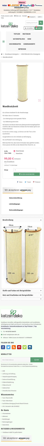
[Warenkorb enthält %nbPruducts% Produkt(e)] (38, 28)
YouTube (19, 347)
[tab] (22, 220)
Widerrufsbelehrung (8, 382)
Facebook (3, 347)
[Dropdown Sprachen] (31, 16)
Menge (6, 170)
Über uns (17, 16)
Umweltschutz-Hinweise (9, 390)
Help (2, 18)
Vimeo (25, 347)
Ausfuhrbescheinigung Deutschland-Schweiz (15, 403)
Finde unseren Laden (7, 16)
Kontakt (24, 16)
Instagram (30, 347)
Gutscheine (5, 425)
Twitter (8, 347)
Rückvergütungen (7, 422)
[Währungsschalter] (40, 16)
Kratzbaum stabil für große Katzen (12, 432)
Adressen (5, 416)
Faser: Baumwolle (7, 398)
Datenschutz (6, 388)
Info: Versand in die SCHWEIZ (10, 406)
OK (36, 360)
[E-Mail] (15, 359)
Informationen (6, 413)
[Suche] (34, 23)
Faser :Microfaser (7, 400)
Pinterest (36, 182)
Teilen (19, 182)
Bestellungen (6, 419)
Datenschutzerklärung (8, 379)
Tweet (28, 182)
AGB (3, 371)
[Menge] (25, 170)
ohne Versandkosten (9, 161)
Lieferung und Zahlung (8, 374)
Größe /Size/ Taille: (7, 152)
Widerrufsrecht (6, 385)
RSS (14, 347)
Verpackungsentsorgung (9, 376)
